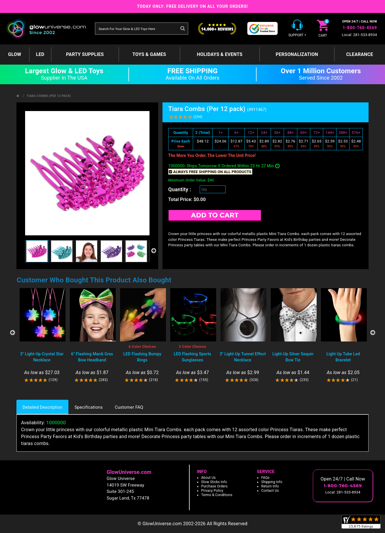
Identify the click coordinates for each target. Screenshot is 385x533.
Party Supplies (85, 54)
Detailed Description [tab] (42, 407)
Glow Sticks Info (214, 482)
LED (40, 54)
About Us (208, 478)
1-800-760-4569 (360, 27)
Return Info (270, 486)
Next (372, 332)
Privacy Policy (212, 491)
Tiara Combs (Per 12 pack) (49, 96)
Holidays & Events (219, 54)
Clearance (359, 54)
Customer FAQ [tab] (129, 407)
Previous (12, 332)
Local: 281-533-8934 (359, 35)
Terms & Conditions (216, 495)
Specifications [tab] (88, 407)
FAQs (265, 478)
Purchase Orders (214, 486)
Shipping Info (271, 482)
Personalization (297, 54)
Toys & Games (149, 54)
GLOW (14, 54)
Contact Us (270, 491)
